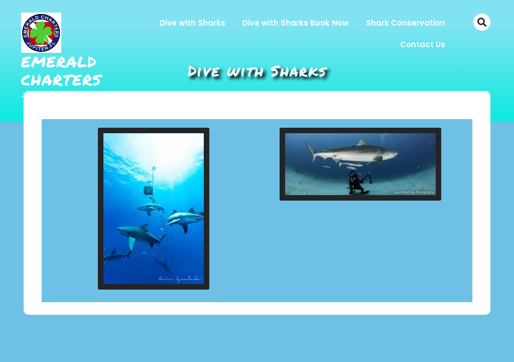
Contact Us (422, 44)
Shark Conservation (405, 23)
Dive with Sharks (192, 23)
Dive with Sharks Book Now (295, 23)
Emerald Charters (61, 70)
